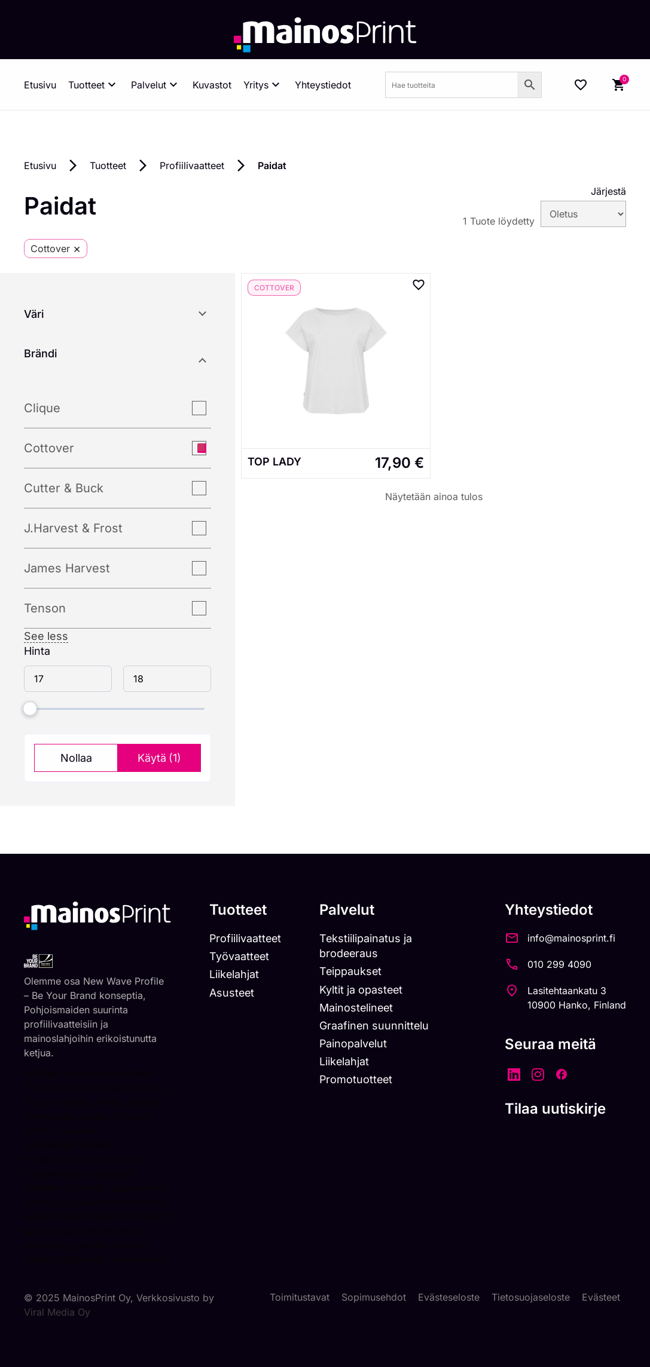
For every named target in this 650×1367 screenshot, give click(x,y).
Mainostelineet (358, 1007)
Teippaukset (352, 971)
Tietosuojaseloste (531, 1298)
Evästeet (601, 1298)
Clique (42, 408)
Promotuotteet (358, 1080)
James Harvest (67, 568)
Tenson (45, 608)
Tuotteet (93, 85)
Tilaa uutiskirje (555, 1108)
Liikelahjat (234, 974)
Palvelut (156, 85)
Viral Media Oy (57, 1312)
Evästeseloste (449, 1298)
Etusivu (40, 85)
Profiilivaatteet (192, 165)
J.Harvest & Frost (73, 528)
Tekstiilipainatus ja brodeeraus (367, 946)
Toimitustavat (299, 1298)
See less (46, 636)
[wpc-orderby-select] (583, 214)
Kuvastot (212, 85)
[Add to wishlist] (419, 285)
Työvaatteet (239, 956)
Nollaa (76, 758)
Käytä (159, 757)
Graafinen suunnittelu (376, 1025)
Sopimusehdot (373, 1298)
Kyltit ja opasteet (363, 989)
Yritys (263, 85)
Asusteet (232, 992)
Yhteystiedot (323, 85)
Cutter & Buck (63, 488)
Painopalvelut (355, 1043)
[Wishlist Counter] (580, 85)
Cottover (49, 448)
